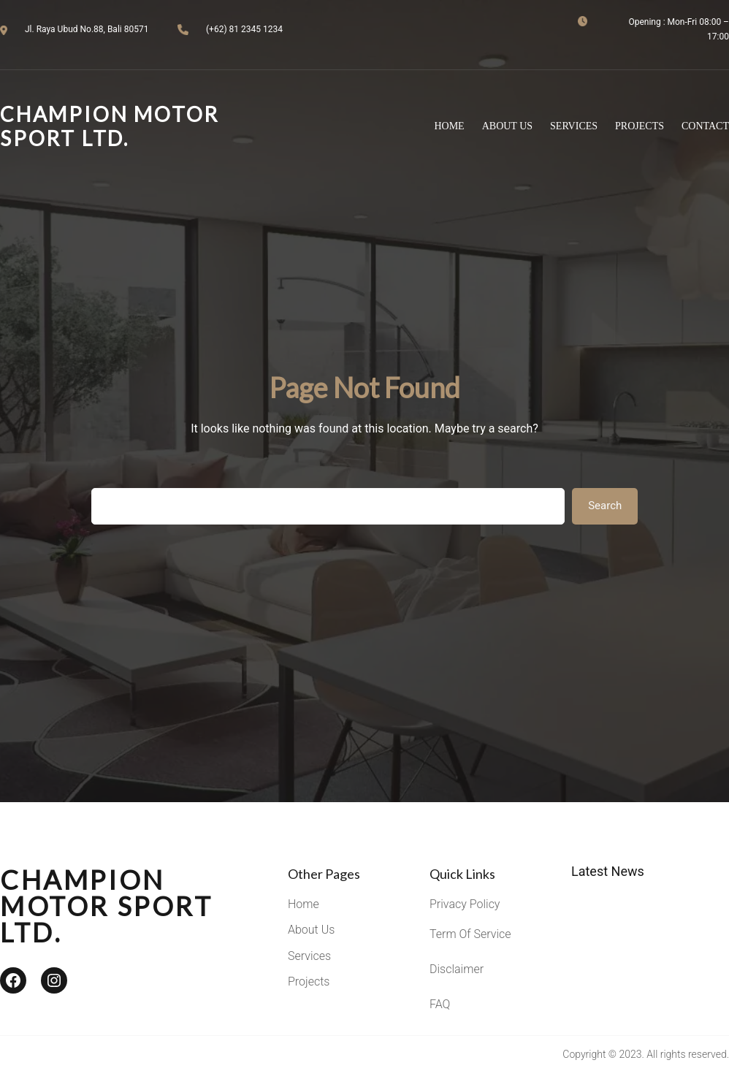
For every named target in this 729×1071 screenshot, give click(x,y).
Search (605, 505)
